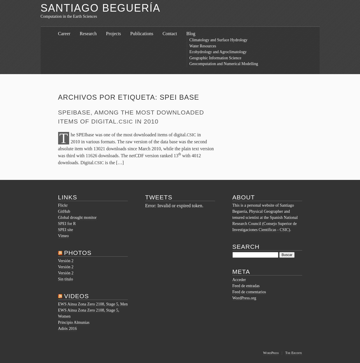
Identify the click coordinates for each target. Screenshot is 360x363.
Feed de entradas (246, 286)
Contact (169, 33)
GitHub (64, 211)
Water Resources (202, 46)
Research (88, 33)
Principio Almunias (74, 322)
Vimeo (63, 236)
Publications (141, 33)
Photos (78, 252)
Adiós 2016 (67, 328)
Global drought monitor (77, 217)
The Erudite (293, 353)
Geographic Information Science (215, 58)
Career (64, 33)
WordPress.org (244, 298)
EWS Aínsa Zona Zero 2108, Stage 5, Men (93, 304)
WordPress (271, 353)
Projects (113, 33)
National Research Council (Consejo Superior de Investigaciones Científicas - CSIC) (265, 223)
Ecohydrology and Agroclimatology (218, 52)
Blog (190, 33)
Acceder (239, 280)
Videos (76, 296)
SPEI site (65, 230)
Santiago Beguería (101, 8)
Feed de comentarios (249, 292)
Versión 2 (66, 261)
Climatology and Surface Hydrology (218, 40)
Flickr (63, 205)
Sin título (65, 279)
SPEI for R (67, 223)
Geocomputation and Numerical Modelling (223, 64)
